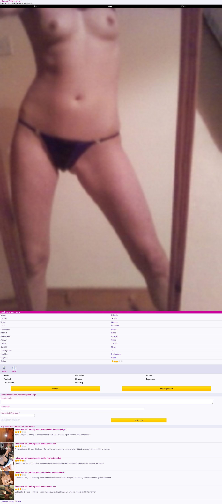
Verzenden (139, 420)
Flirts (183, 6)
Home (36, 6)
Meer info (55, 389)
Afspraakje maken (166, 389)
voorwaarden (15, 420)
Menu (110, 6)
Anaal (10, 501)
